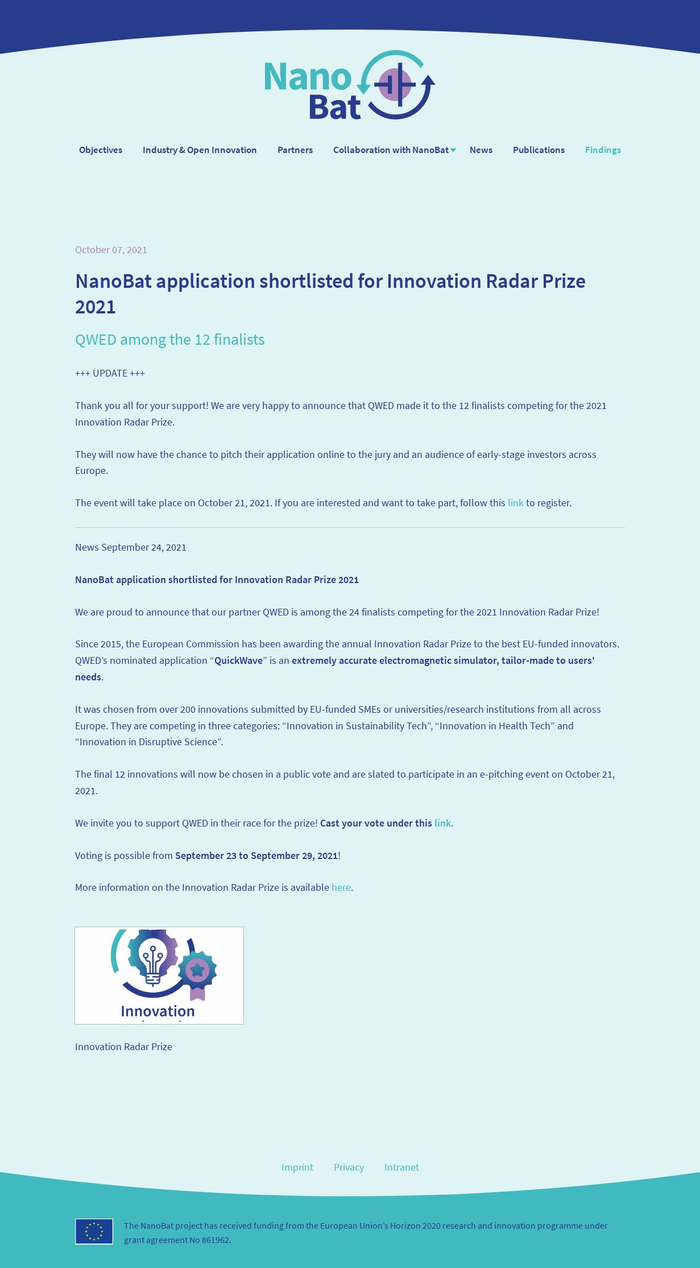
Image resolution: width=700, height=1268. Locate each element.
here (341, 887)
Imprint (297, 1167)
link (516, 502)
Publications (541, 149)
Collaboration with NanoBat (388, 149)
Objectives (98, 149)
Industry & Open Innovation (197, 149)
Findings (605, 149)
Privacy (349, 1167)
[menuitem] (98, 150)
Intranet (401, 1167)
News (483, 149)
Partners (292, 149)
